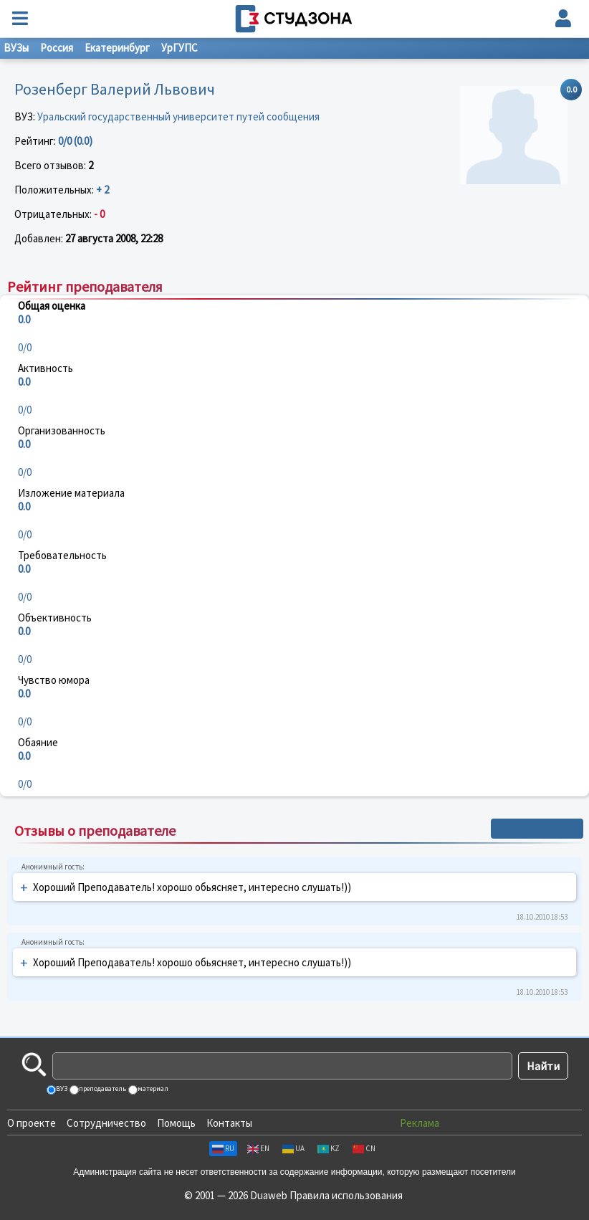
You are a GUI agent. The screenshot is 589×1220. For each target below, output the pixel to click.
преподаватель (101, 1088)
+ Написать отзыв (537, 828)
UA (293, 1148)
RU (223, 1148)
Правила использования (346, 1195)
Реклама (419, 1123)
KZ (328, 1148)
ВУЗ (60, 1088)
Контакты (229, 1123)
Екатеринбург (117, 47)
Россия (56, 47)
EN (258, 1148)
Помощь (176, 1123)
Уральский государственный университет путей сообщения (178, 116)
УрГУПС (179, 47)
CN (364, 1148)
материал (152, 1088)
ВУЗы (16, 47)
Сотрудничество (106, 1123)
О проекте (31, 1123)
